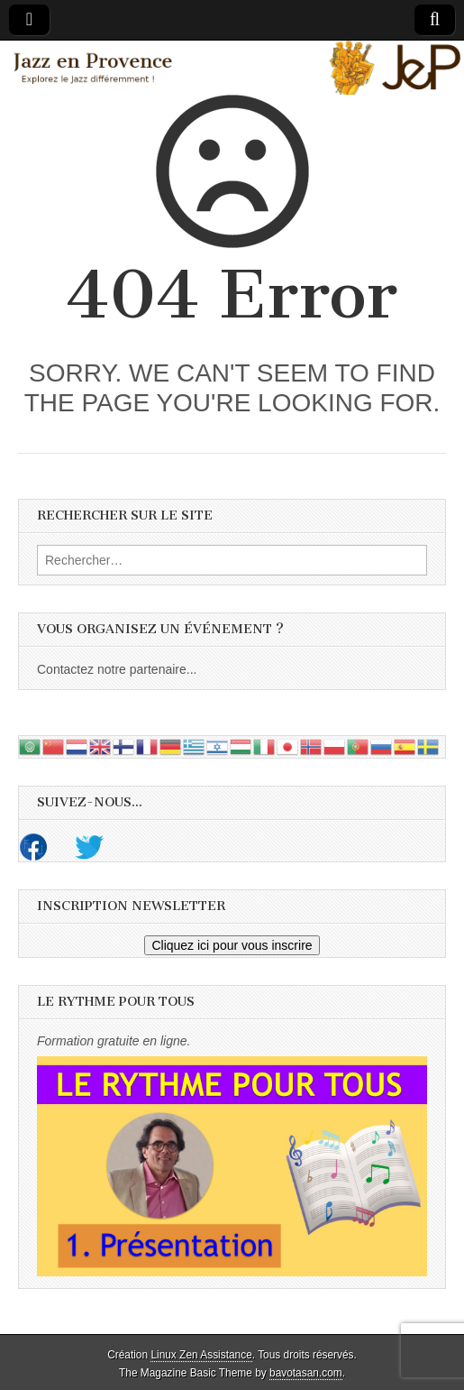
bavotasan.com (305, 1373)
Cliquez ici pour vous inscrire (231, 945)
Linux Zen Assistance (200, 1355)
